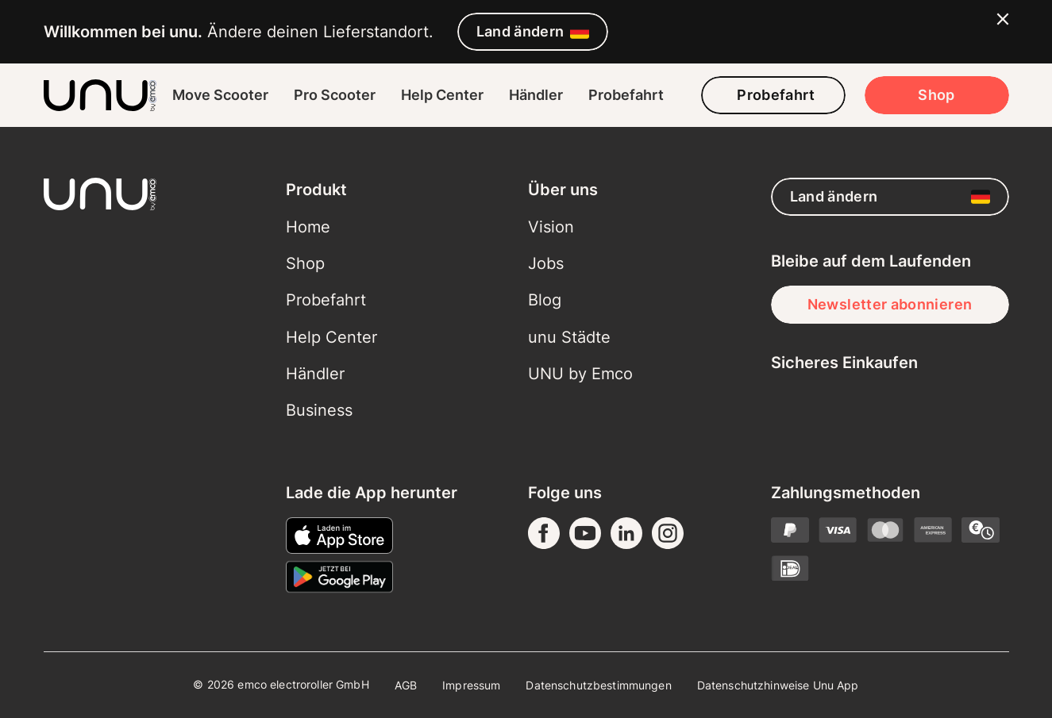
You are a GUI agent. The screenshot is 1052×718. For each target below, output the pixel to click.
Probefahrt (626, 94)
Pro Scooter (335, 94)
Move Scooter (220, 94)
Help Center (442, 94)
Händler (536, 94)
